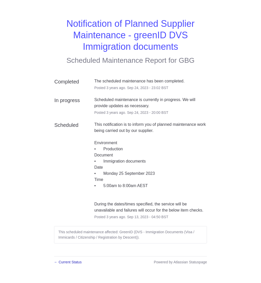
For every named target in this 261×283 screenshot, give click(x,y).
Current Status (68, 262)
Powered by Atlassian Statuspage (180, 262)
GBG (186, 60)
